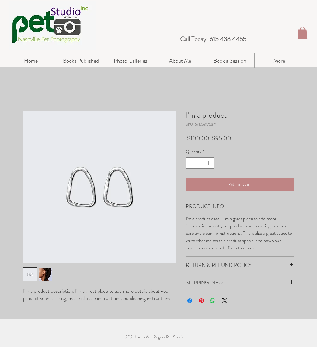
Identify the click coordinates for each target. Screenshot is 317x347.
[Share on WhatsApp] (213, 300)
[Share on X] (224, 300)
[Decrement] (190, 163)
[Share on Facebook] (189, 300)
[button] (302, 33)
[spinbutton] (199, 163)
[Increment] (209, 163)
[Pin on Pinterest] (201, 300)
